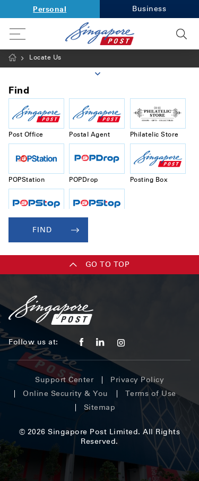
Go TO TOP (100, 264)
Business (149, 8)
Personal (49, 8)
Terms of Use (150, 393)
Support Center (64, 379)
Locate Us (45, 57)
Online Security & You (65, 393)
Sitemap (100, 407)
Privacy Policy (137, 379)
